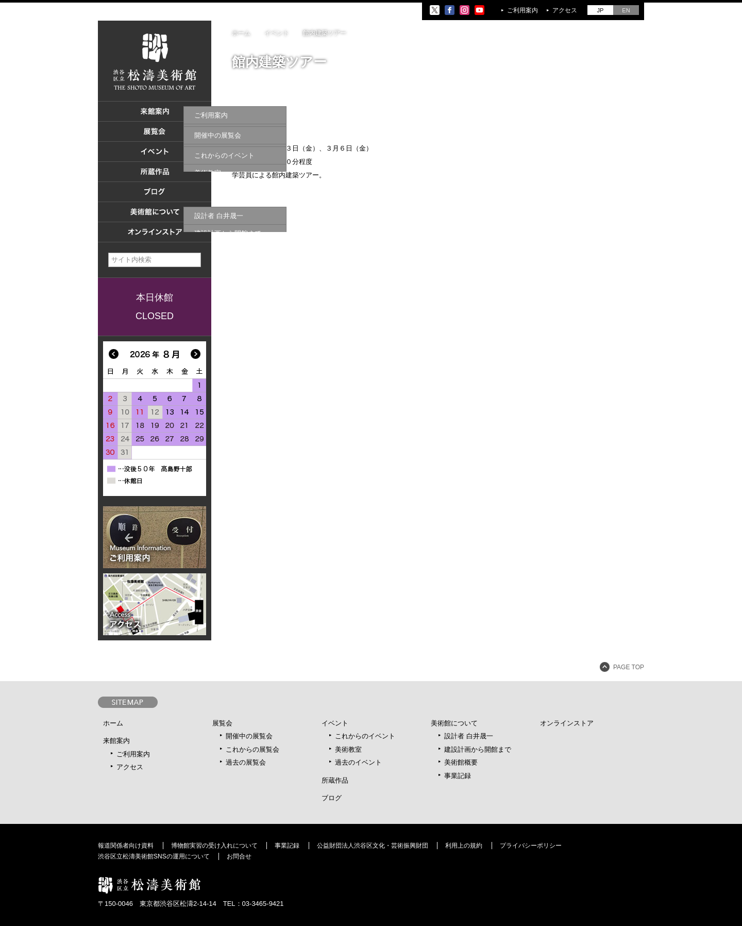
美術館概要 (461, 762)
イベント (335, 723)
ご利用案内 (522, 10)
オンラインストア (567, 723)
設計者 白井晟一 (468, 736)
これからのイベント (365, 736)
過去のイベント (358, 762)
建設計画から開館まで (477, 749)
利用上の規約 (463, 845)
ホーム (241, 33)
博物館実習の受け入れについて (214, 845)
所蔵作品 (335, 780)
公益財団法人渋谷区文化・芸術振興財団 (372, 845)
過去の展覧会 (246, 762)
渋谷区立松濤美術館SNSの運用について (154, 856)
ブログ (332, 798)
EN (626, 10)
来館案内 (116, 741)
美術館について (454, 723)
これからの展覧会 (252, 749)
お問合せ (239, 856)
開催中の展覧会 (249, 736)
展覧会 (222, 723)
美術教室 (348, 749)
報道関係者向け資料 (126, 845)
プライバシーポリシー (531, 845)
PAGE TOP (628, 667)
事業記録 (457, 776)
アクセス (564, 10)
